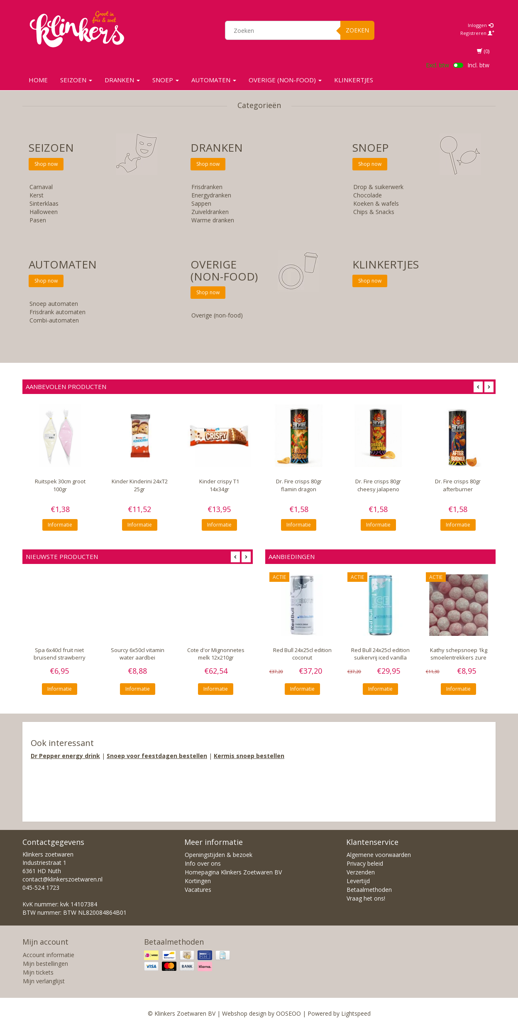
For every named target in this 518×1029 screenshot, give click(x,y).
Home (38, 80)
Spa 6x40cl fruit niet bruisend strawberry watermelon (60, 657)
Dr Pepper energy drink (65, 756)
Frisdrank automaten (57, 312)
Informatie (60, 524)
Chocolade (367, 195)
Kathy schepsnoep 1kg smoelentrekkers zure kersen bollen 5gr (458, 657)
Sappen (201, 203)
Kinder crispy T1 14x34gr (219, 485)
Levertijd (358, 881)
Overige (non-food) (285, 80)
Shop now (46, 163)
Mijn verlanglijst (44, 981)
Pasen (37, 220)
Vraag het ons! (366, 898)
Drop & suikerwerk (378, 187)
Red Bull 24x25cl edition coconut (302, 654)
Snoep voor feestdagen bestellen (157, 756)
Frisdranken (206, 187)
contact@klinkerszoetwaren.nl (62, 879)
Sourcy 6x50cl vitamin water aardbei (137, 654)
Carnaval (41, 187)
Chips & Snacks (373, 212)
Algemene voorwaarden (379, 855)
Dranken (122, 80)
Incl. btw (478, 65)
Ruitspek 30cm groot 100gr (60, 485)
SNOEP (165, 80)
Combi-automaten (54, 320)
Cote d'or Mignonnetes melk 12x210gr (215, 654)
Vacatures (198, 890)
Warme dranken (212, 220)
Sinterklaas (44, 203)
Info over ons (203, 863)
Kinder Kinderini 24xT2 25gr (140, 485)
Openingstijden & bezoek (218, 855)
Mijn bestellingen (45, 963)
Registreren (477, 33)
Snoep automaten (53, 304)
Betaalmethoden (369, 890)
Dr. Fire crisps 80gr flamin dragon (299, 485)
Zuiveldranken (210, 212)
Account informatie (48, 955)
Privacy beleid (365, 863)
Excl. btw (437, 65)
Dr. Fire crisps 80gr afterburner (458, 485)
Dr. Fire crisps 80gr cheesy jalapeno (378, 485)
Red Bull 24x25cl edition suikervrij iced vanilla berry (380, 657)
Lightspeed (356, 1013)
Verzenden (361, 872)
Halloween (43, 212)
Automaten (213, 80)
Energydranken (211, 195)
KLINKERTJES (353, 80)
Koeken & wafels (376, 203)
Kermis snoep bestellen (249, 756)
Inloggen (480, 25)
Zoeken (357, 30)
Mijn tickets (38, 972)
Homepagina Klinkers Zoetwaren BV (233, 872)
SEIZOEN (76, 80)
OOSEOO (288, 1013)
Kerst (36, 195)
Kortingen (198, 881)
